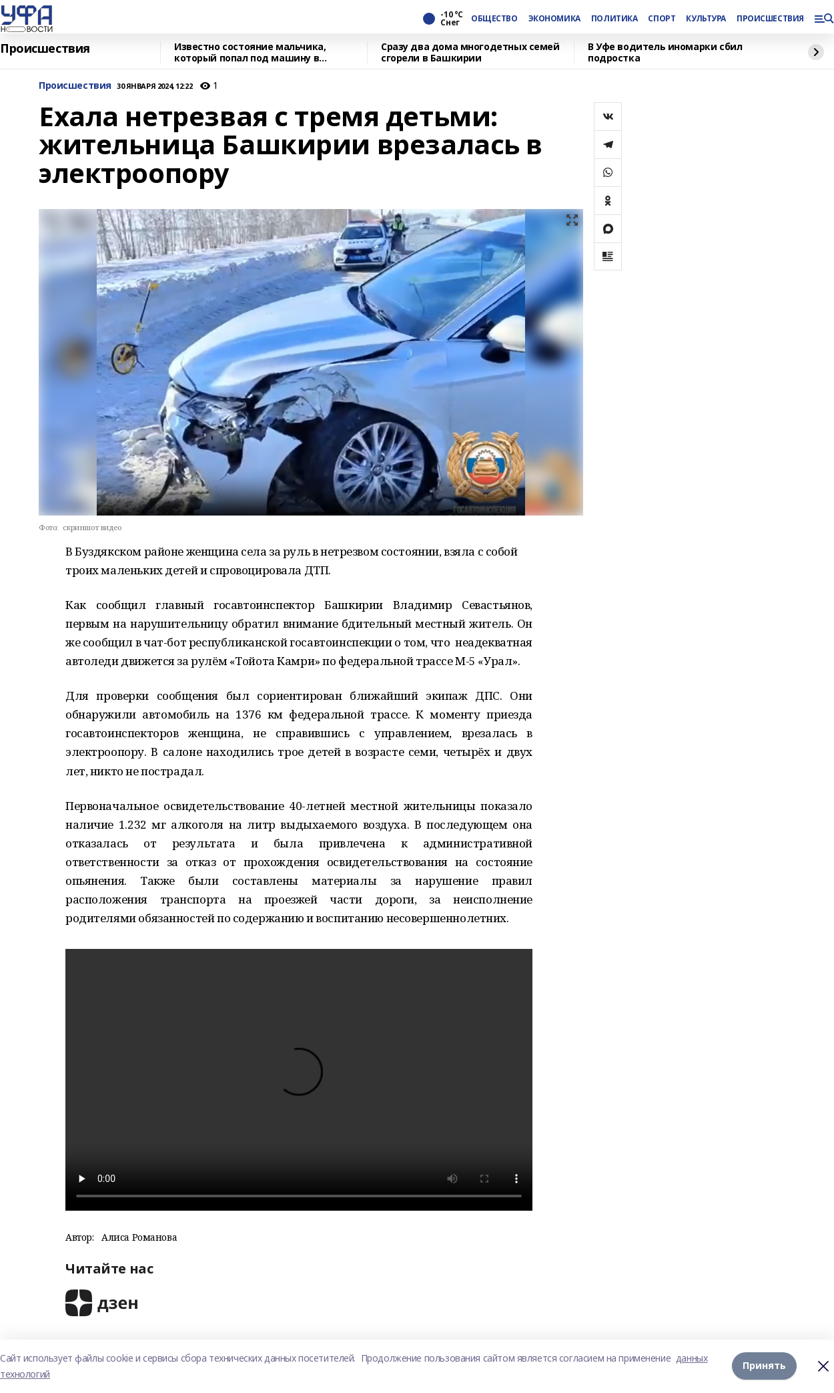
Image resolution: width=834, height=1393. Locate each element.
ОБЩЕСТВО (494, 19)
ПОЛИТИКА (614, 19)
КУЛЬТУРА (706, 19)
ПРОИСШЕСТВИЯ (770, 19)
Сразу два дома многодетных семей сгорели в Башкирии (470, 52)
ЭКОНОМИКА (554, 19)
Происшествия (45, 48)
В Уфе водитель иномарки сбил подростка (665, 52)
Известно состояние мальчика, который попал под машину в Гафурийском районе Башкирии (252, 52)
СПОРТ (661, 19)
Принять (764, 1366)
